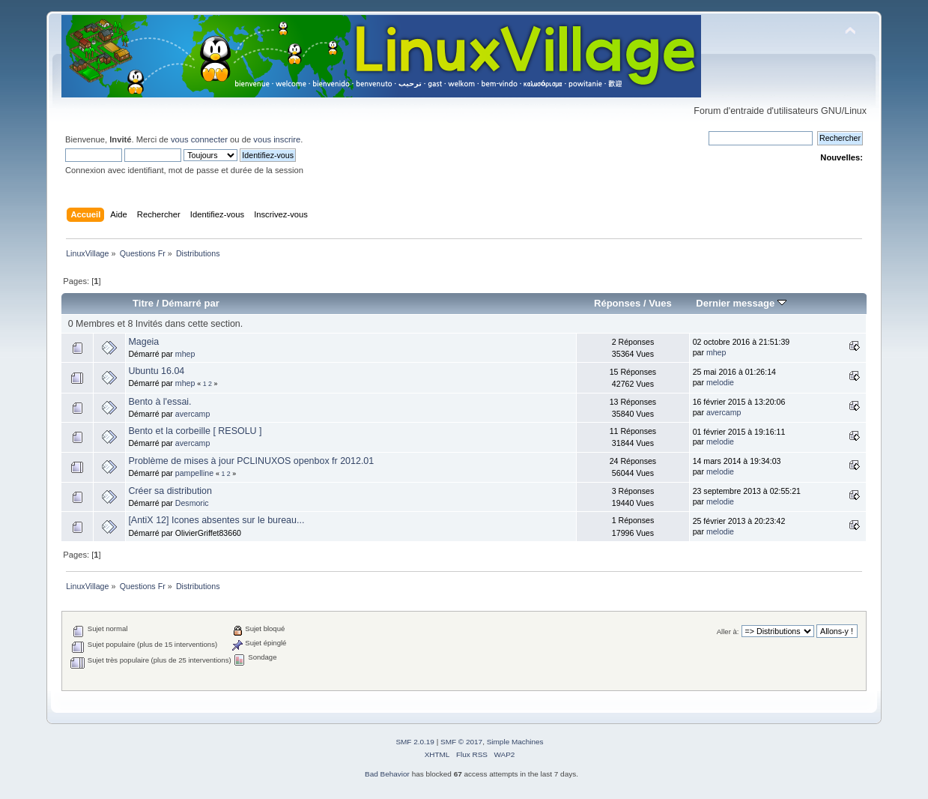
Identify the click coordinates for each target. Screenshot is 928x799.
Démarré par (190, 303)
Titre (143, 303)
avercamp (192, 413)
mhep (185, 353)
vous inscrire (276, 139)
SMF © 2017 (461, 742)
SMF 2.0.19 (414, 742)
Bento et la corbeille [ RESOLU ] (194, 431)
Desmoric (192, 502)
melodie (720, 382)
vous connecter (199, 139)
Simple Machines (515, 742)
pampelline (194, 472)
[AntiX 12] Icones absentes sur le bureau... (216, 520)
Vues (660, 303)
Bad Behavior (387, 774)
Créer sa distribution (170, 491)
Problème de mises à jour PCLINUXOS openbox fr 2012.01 (251, 461)
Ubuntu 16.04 (156, 371)
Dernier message (741, 303)
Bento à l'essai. (159, 402)
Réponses (617, 303)
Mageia (143, 342)
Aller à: (728, 631)
